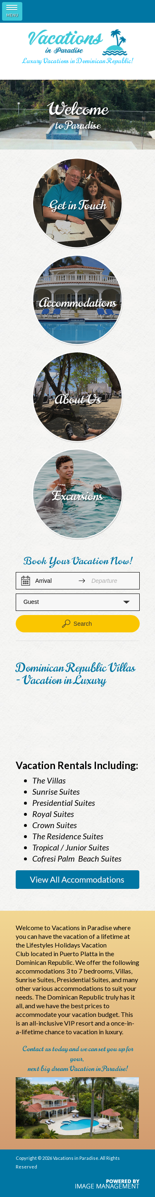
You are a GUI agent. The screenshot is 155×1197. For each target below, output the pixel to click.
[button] (77, 602)
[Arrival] (53, 580)
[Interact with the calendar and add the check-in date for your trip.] (26, 581)
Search (76, 624)
